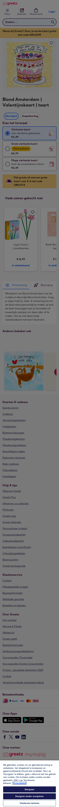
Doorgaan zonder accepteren (29, 796)
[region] (29, 783)
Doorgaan (29, 789)
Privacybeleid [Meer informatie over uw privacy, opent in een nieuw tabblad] (19, 783)
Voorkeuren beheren (29, 803)
